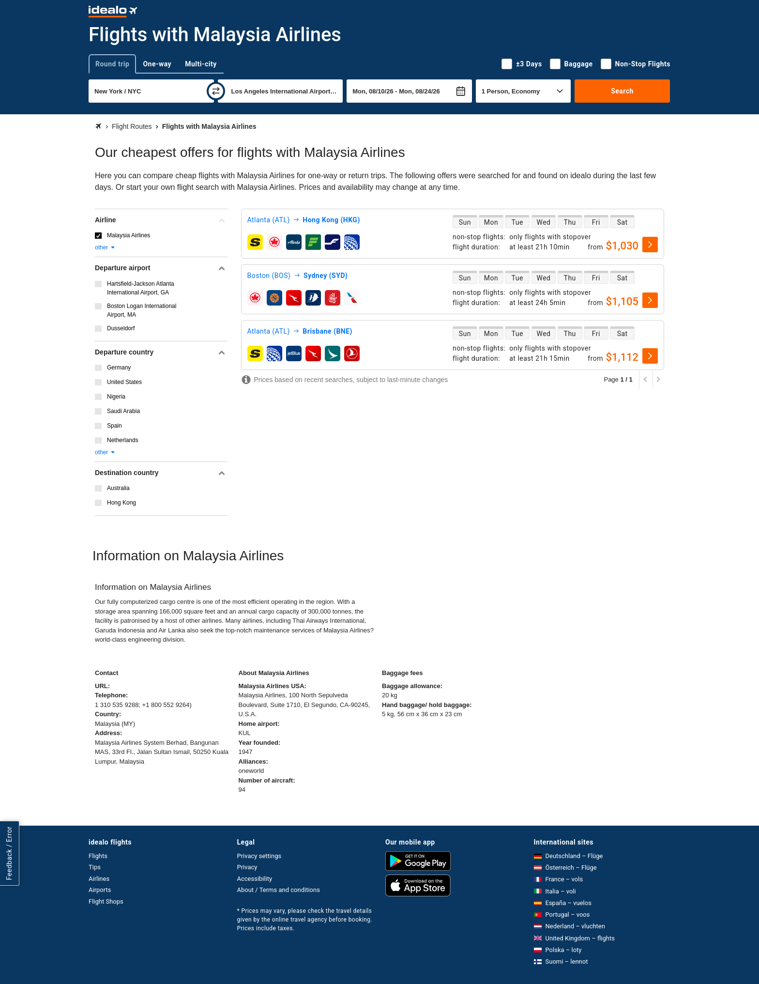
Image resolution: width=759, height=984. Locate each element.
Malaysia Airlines (128, 235)
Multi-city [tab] (201, 64)
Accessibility (255, 878)
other (105, 247)
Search (622, 91)
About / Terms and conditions (278, 889)
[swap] (216, 91)
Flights (98, 856)
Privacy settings (259, 856)
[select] (650, 244)
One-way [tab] (157, 64)
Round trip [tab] (112, 64)
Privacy (247, 867)
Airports (100, 889)
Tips (95, 867)
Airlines (99, 878)
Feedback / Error (9, 853)
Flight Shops (106, 901)
